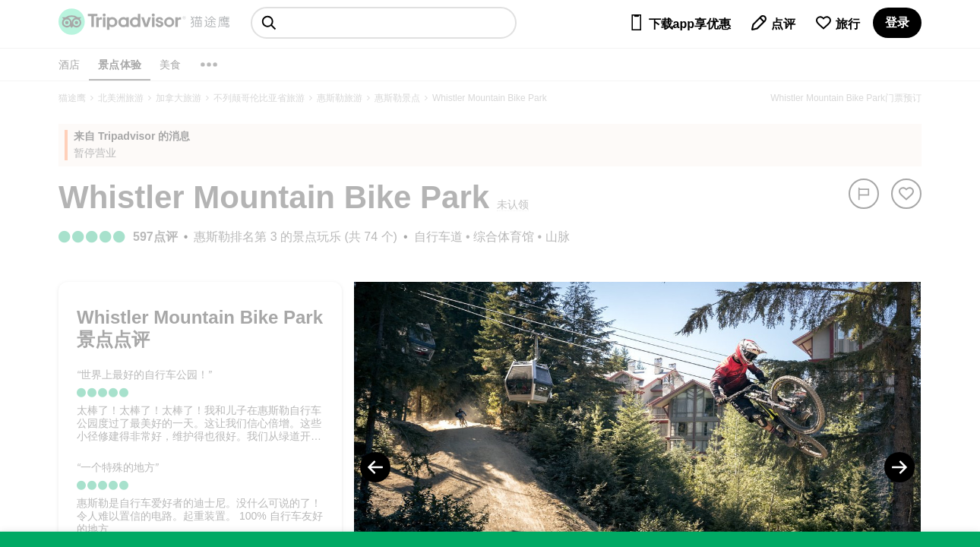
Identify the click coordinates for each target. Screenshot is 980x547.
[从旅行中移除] (906, 194)
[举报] (864, 194)
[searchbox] (383, 22)
